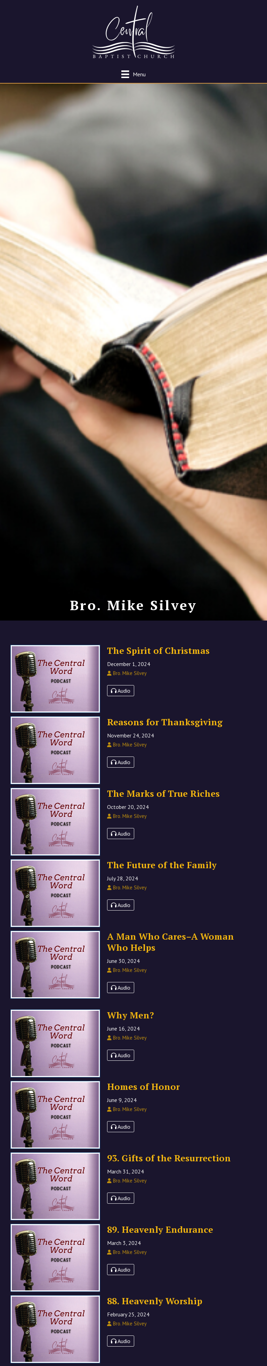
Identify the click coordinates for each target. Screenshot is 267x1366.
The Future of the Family (162, 874)
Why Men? (130, 1024)
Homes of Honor (143, 1096)
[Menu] (133, 74)
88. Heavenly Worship (154, 1310)
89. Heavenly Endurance (160, 1239)
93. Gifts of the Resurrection (169, 1167)
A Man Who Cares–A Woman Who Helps (170, 951)
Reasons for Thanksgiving (164, 731)
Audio (120, 700)
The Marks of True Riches (163, 803)
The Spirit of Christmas (158, 660)
